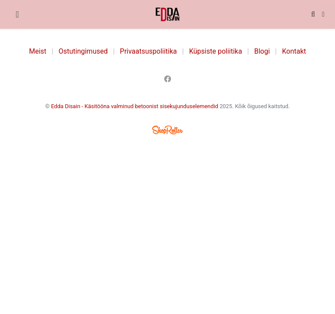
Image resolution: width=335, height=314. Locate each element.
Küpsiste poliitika (215, 51)
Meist (38, 51)
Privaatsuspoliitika (148, 51)
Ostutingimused (83, 51)
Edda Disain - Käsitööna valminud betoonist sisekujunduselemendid (134, 106)
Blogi (262, 51)
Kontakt (294, 51)
